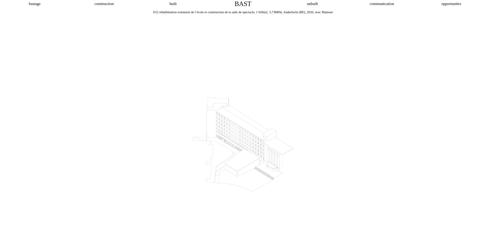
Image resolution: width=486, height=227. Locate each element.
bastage (34, 4)
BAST (243, 3)
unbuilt (312, 4)
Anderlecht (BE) (294, 12)
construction (104, 4)
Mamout (327, 12)
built (173, 4)
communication (382, 4)
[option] (243, 118)
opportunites (451, 4)
